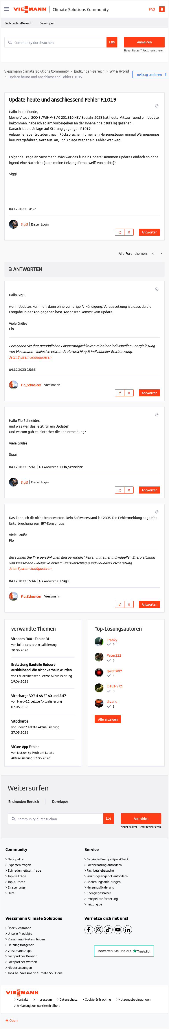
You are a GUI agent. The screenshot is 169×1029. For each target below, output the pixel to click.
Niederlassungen (20, 968)
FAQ (152, 9)
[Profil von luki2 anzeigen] (20, 645)
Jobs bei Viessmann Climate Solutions (35, 973)
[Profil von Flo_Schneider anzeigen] (31, 385)
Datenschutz (68, 1000)
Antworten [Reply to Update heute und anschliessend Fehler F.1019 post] (149, 232)
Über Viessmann (19, 928)
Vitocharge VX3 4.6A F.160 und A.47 (38, 696)
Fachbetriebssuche (100, 870)
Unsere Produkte (20, 934)
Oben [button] (13, 1020)
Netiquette (16, 859)
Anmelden (162, 9)
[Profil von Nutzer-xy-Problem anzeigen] (30, 752)
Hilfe (11, 893)
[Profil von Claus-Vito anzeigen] (115, 686)
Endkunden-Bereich (18, 23)
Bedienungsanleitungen (104, 882)
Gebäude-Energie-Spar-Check (108, 859)
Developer (47, 23)
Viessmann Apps (19, 951)
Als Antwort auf (61, 467)
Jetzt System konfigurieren (30, 357)
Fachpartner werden (22, 962)
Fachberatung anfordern (104, 865)
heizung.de (94, 904)
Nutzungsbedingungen (134, 1000)
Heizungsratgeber (21, 945)
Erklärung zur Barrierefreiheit (38, 1006)
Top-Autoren (16, 882)
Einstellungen (17, 887)
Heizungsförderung (100, 887)
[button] (156, 106)
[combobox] (61, 42)
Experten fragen (19, 865)
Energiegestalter (99, 893)
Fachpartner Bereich (22, 956)
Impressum (44, 1000)
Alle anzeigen (108, 719)
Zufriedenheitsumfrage (24, 870)
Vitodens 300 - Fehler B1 (30, 639)
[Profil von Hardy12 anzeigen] (23, 701)
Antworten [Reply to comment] (149, 393)
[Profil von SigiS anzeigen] (24, 224)
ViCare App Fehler (25, 747)
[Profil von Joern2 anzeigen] (22, 727)
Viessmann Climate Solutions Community (36, 71)
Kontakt (22, 1000)
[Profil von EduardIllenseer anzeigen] (28, 676)
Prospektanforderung (102, 899)
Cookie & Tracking (98, 1000)
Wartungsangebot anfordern (107, 876)
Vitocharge (19, 721)
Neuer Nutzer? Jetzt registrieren (144, 50)
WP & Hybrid (119, 71)
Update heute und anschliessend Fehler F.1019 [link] (45, 77)
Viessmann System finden (26, 939)
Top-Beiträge (17, 876)
